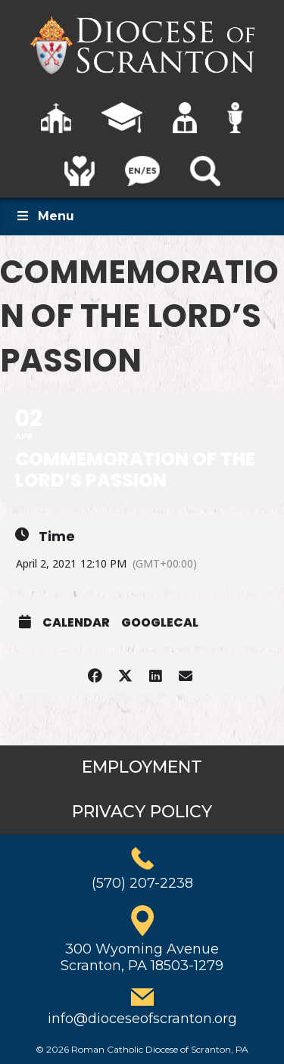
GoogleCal (159, 623)
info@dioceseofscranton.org (142, 1018)
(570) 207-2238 (142, 883)
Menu (44, 216)
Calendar (76, 623)
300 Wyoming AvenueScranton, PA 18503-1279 (142, 957)
